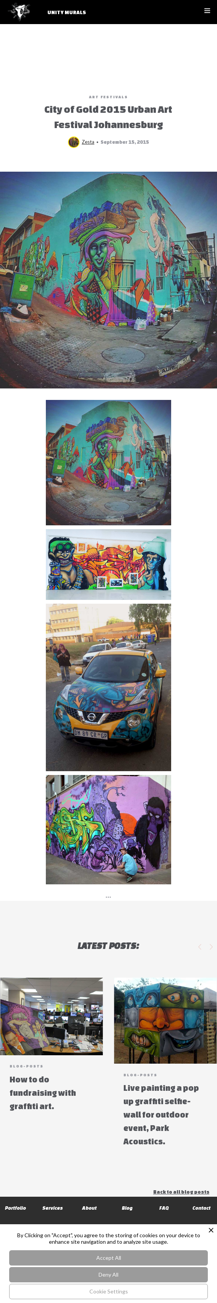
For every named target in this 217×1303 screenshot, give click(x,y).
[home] (49, 15)
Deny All (108, 1274)
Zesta (88, 142)
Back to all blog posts (181, 1192)
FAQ (164, 1208)
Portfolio (15, 1208)
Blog (127, 1208)
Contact (202, 1208)
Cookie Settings (108, 1291)
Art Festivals (108, 97)
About (90, 1208)
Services (52, 1208)
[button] (207, 10)
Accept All (108, 1257)
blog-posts (27, 1066)
